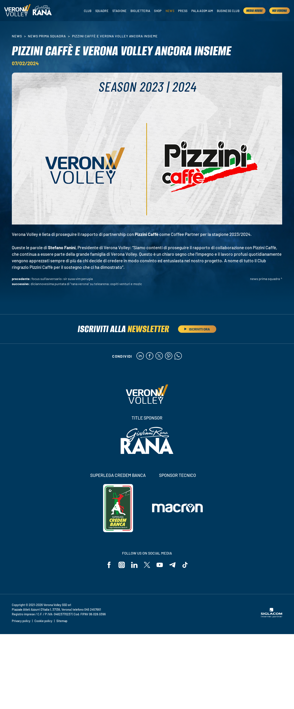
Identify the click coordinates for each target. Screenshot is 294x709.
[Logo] (17, 10)
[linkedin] (140, 356)
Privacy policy (21, 621)
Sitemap (61, 621)
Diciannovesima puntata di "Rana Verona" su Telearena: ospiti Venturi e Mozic (86, 284)
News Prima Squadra (47, 36)
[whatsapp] (178, 356)
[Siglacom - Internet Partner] (271, 616)
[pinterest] (168, 356)
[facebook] (149, 356)
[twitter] (159, 356)
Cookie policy (43, 621)
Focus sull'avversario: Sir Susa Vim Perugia (62, 279)
